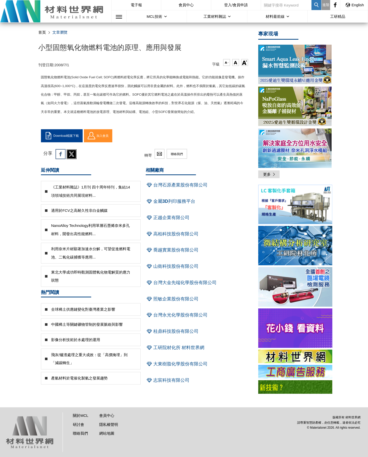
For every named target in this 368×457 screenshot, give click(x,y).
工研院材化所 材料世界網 (175, 347)
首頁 (42, 32)
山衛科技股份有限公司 (172, 266)
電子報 (136, 5)
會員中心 (186, 5)
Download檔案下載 (62, 136)
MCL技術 (154, 16)
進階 (325, 5)
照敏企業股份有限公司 (172, 298)
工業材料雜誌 (214, 16)
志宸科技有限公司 (167, 380)
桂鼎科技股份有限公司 (172, 331)
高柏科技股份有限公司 (172, 233)
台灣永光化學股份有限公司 (176, 314)
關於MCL (80, 415)
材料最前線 (275, 16)
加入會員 (98, 136)
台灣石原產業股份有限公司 (176, 184)
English (354, 5)
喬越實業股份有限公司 (172, 249)
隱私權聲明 (108, 424)
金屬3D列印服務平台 (170, 201)
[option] (295, 205)
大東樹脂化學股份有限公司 (176, 363)
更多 (269, 174)
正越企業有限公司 (167, 217)
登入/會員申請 (236, 5)
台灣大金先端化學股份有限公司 (181, 282)
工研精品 (337, 16)
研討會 (78, 424)
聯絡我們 (177, 154)
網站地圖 (106, 433)
